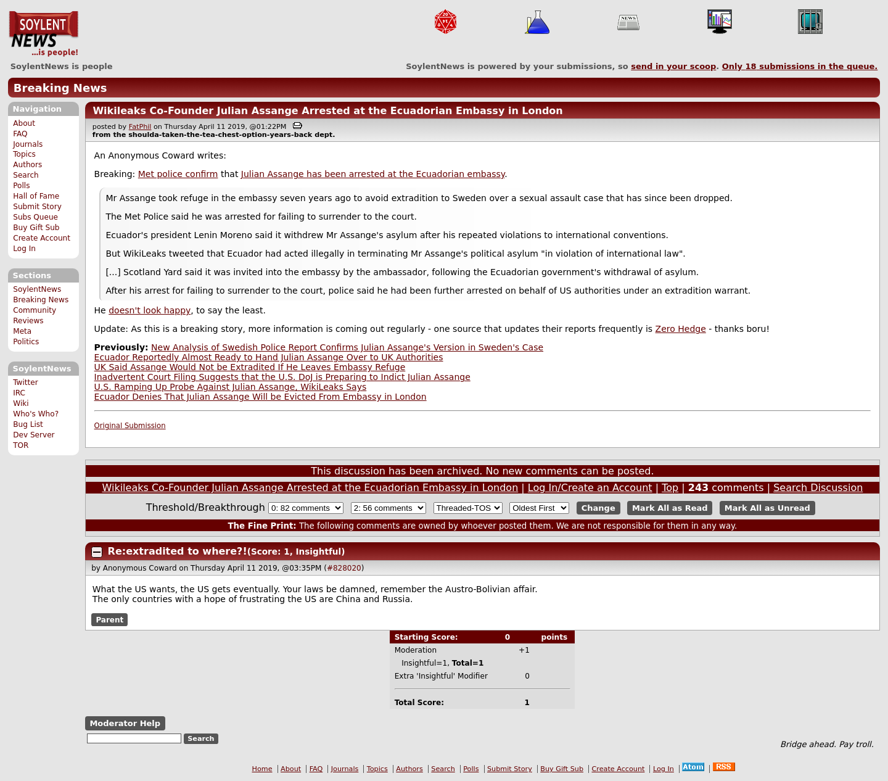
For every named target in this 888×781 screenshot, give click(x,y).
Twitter (25, 382)
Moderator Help (124, 723)
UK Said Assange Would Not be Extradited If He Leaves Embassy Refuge (250, 367)
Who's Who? (36, 414)
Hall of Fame (36, 196)
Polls (21, 185)
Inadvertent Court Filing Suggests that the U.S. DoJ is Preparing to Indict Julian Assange (282, 377)
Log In (24, 248)
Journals (28, 144)
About (24, 123)
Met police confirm (178, 174)
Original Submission (130, 425)
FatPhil (140, 127)
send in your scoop (673, 66)
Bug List (28, 424)
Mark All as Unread (767, 508)
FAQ (20, 134)
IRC (19, 393)
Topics (24, 154)
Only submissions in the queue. (800, 66)
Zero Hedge (681, 329)
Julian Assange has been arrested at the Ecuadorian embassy (372, 174)
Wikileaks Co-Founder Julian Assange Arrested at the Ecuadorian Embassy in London (327, 111)
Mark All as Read (670, 508)
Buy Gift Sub (36, 227)
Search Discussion (818, 488)
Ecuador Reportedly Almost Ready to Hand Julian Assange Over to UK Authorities (268, 357)
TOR (20, 445)
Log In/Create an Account (590, 488)
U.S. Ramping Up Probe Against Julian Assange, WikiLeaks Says (230, 387)
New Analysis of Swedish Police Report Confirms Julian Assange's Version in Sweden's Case (347, 347)
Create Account (41, 238)
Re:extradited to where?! (177, 551)
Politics (26, 341)
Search (26, 175)
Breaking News (60, 87)
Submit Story (37, 206)
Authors (27, 164)
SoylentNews (43, 34)
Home (262, 769)
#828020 (344, 568)
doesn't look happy (150, 310)
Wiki (20, 403)
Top (670, 488)
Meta (22, 331)
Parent (109, 619)
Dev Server (33, 435)
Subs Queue (35, 217)
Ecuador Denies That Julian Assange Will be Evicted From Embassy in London (260, 397)
